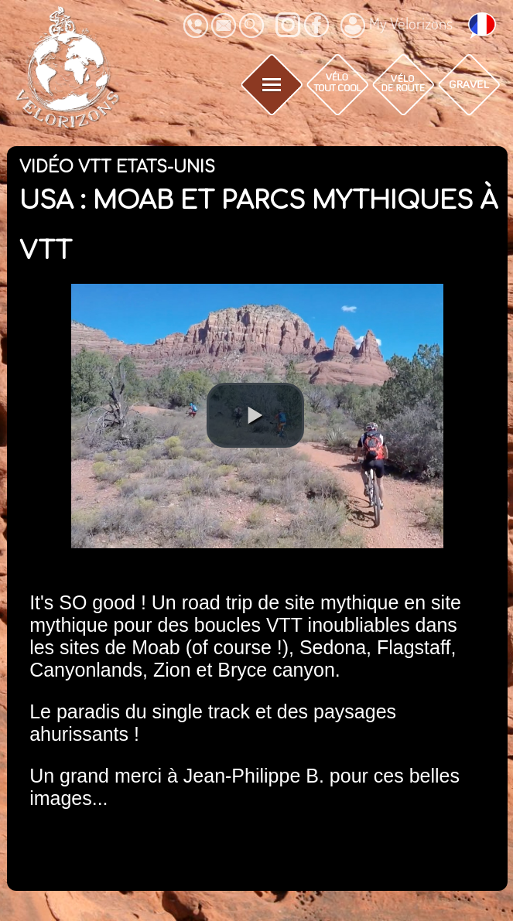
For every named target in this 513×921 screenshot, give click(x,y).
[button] (255, 415)
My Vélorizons (396, 25)
